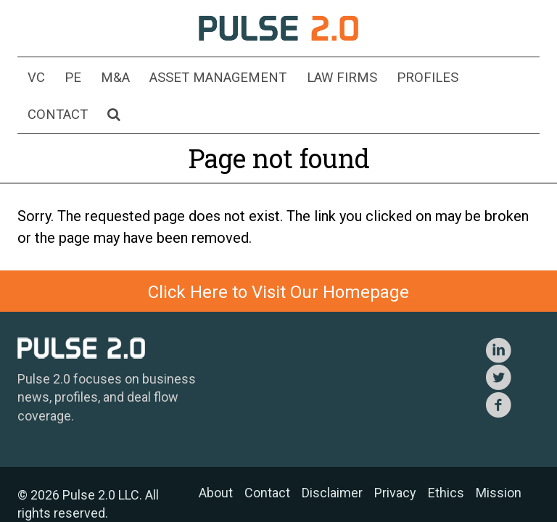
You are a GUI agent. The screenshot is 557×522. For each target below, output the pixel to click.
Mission (498, 455)
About (216, 455)
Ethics (446, 455)
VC (38, 78)
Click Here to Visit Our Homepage (278, 255)
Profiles (392, 78)
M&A (107, 78)
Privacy (395, 455)
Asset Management (202, 78)
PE (70, 78)
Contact (466, 78)
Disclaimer (332, 455)
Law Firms (315, 78)
